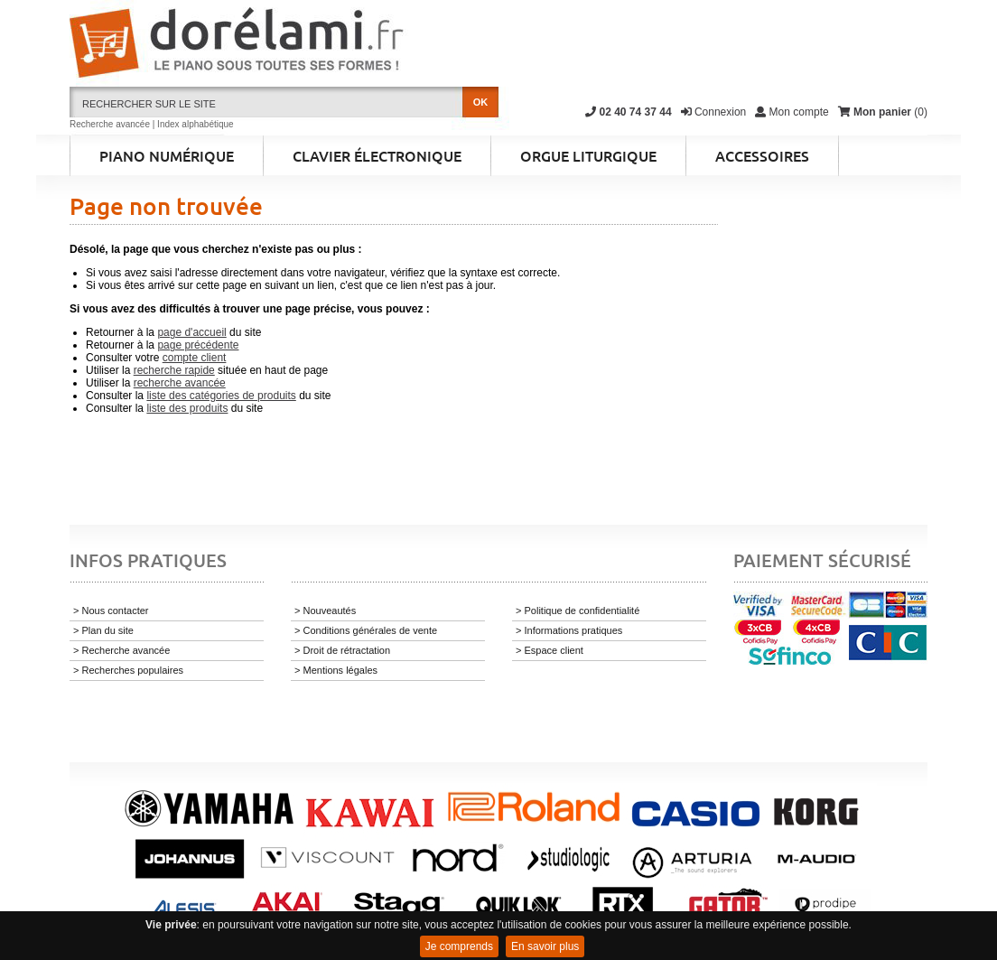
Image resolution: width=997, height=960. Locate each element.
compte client (195, 357)
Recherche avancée (110, 124)
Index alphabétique (195, 124)
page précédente (197, 345)
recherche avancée (180, 383)
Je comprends (459, 946)
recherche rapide (174, 370)
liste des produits (187, 408)
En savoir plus (545, 946)
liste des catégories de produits (220, 395)
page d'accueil (191, 332)
